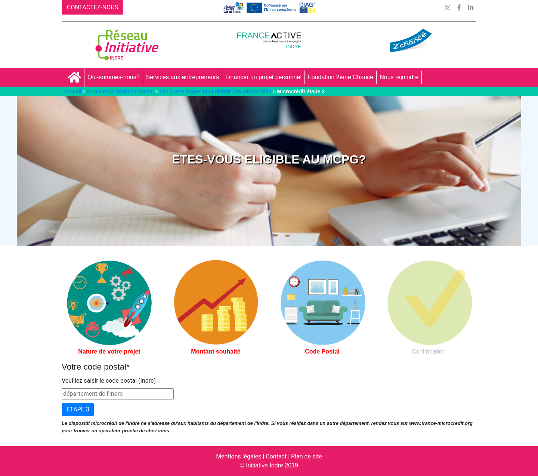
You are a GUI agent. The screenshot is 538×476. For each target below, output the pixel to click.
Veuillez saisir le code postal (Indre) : (110, 380)
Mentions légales (238, 456)
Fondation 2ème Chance (340, 77)
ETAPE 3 (78, 409)
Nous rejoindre (399, 77)
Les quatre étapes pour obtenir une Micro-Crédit (215, 91)
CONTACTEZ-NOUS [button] (92, 7)
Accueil (72, 91)
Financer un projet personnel (263, 77)
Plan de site (306, 456)
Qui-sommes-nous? (113, 77)
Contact (276, 456)
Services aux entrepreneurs (182, 77)
